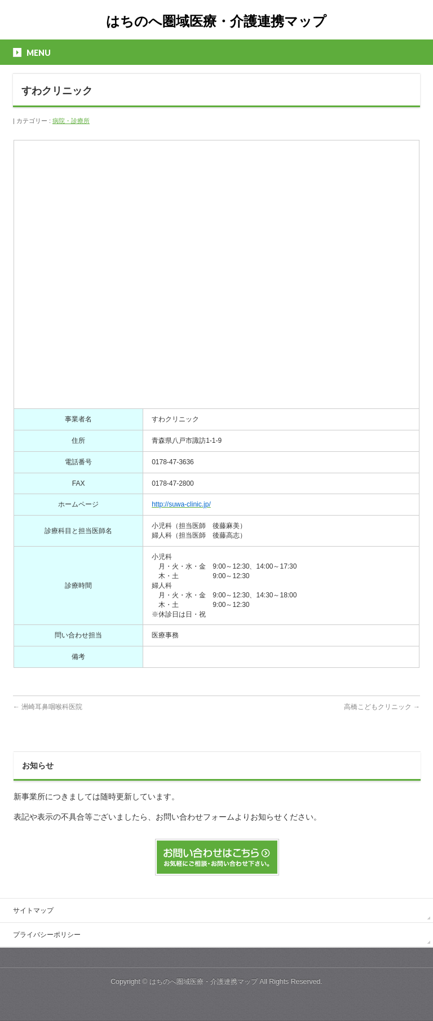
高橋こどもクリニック (382, 707)
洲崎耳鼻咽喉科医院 (47, 707)
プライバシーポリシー (47, 935)
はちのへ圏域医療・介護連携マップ (216, 21)
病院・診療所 (71, 120)
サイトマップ (33, 910)
